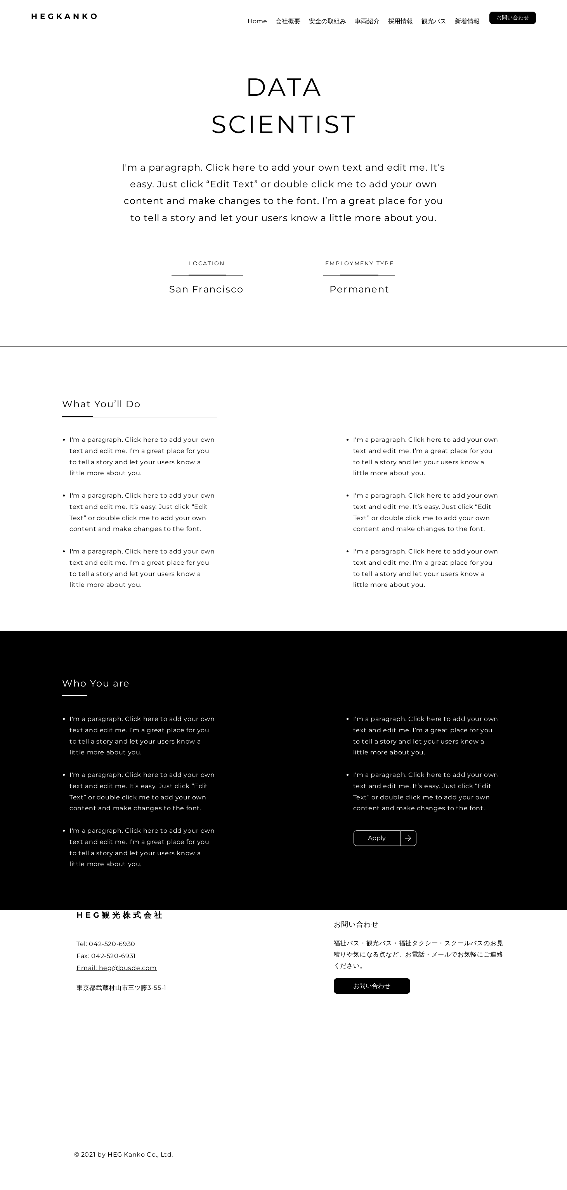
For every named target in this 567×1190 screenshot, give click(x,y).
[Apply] (377, 838)
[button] (512, 18)
